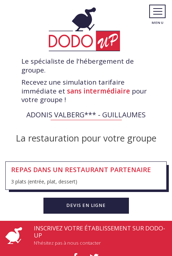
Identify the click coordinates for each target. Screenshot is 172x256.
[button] (86, 205)
